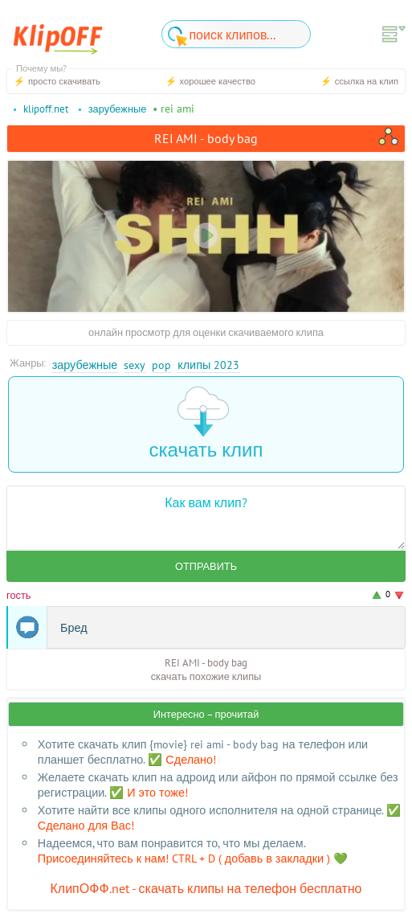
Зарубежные (85, 364)
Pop (161, 364)
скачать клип (206, 424)
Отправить (206, 566)
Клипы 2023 (208, 364)
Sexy (134, 364)
